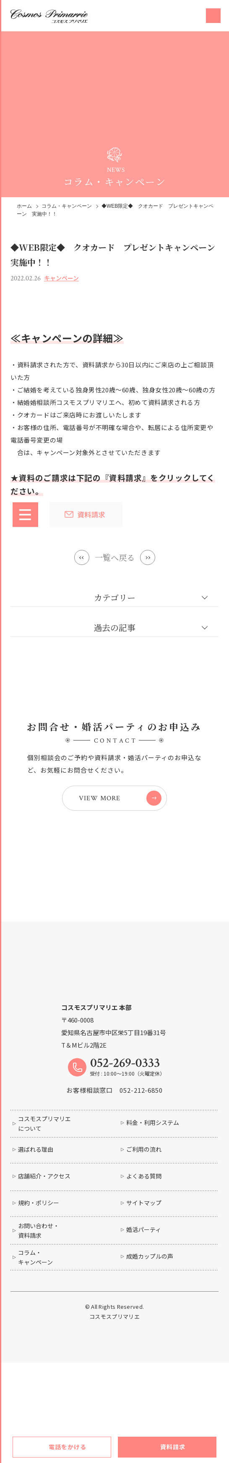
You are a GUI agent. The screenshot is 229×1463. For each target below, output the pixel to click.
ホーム (24, 206)
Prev (80, 557)
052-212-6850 (141, 1090)
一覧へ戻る (114, 557)
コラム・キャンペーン (67, 206)
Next (148, 557)
